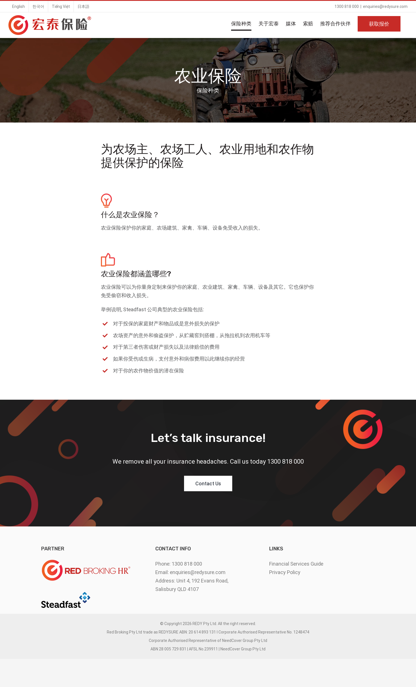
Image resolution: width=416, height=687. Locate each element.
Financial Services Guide (296, 564)
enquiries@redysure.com (385, 6)
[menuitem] (18, 6)
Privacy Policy (284, 572)
